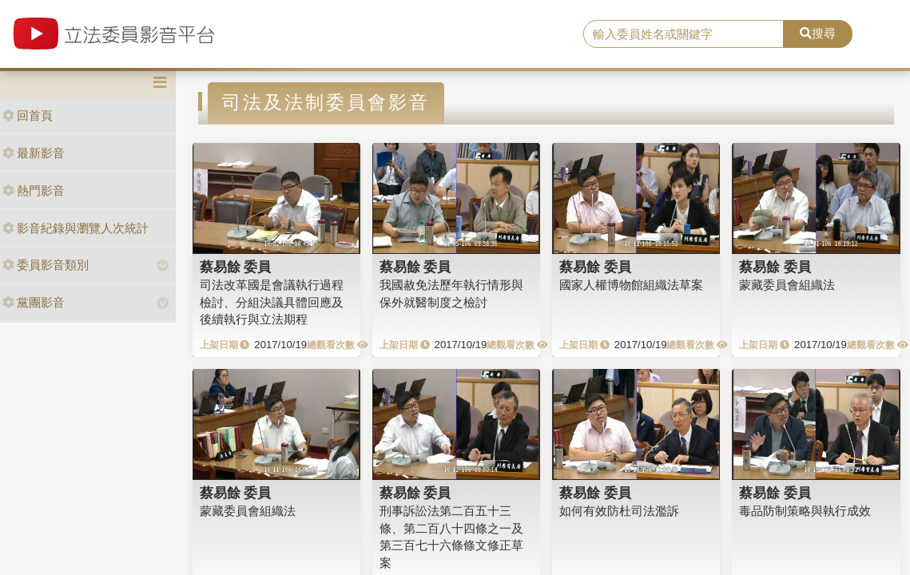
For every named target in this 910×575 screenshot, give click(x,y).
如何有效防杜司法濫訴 (619, 511)
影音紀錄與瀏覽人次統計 (75, 228)
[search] (683, 34)
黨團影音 (33, 302)
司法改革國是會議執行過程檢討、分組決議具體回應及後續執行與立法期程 (272, 302)
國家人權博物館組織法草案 (631, 284)
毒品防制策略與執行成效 (805, 511)
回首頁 (27, 115)
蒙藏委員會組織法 (787, 284)
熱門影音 (33, 190)
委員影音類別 (45, 265)
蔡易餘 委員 (236, 267)
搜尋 (818, 33)
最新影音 (33, 153)
